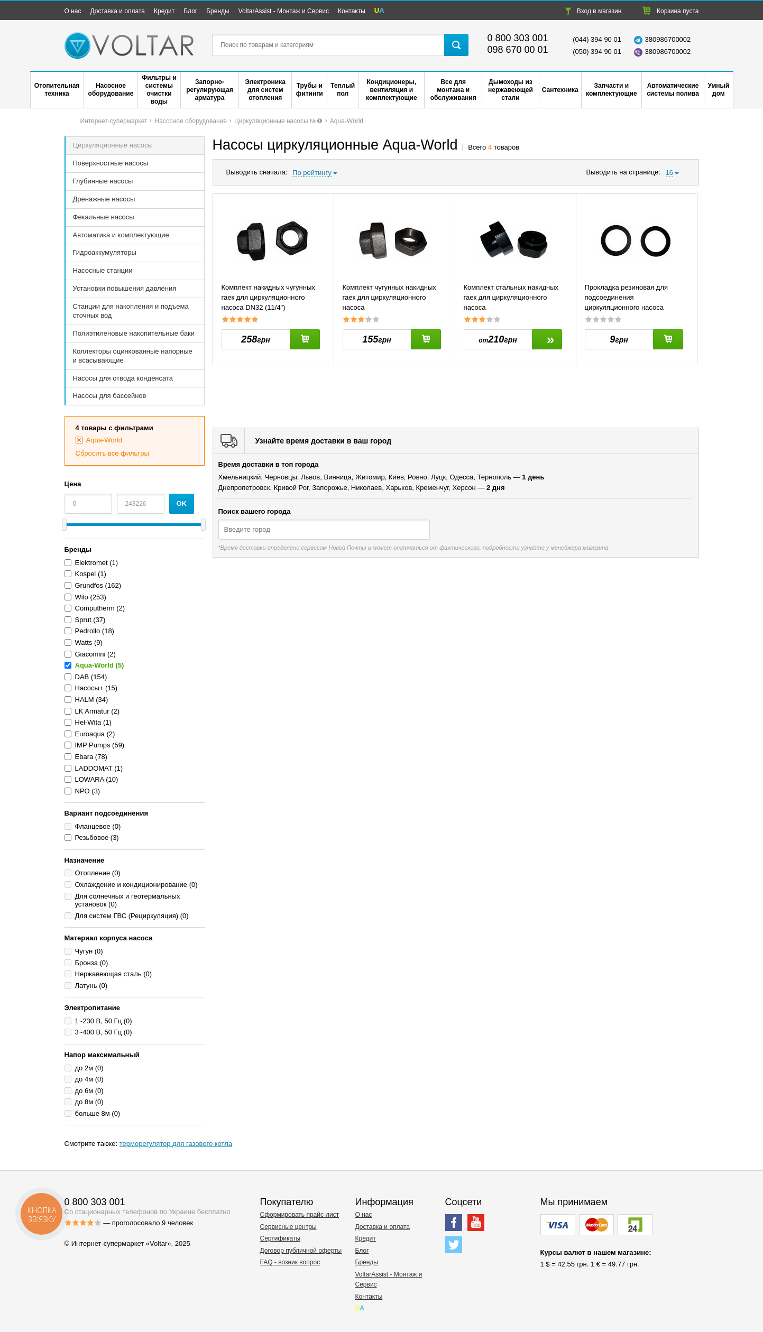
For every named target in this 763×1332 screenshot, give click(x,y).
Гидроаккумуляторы (104, 252)
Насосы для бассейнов (109, 396)
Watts (84, 642)
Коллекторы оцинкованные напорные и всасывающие (132, 355)
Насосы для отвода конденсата (123, 378)
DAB (82, 677)
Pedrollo (87, 631)
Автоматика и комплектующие (121, 235)
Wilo (81, 597)
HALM (84, 700)
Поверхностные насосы (111, 163)
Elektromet (92, 563)
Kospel (85, 574)
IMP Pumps (93, 745)
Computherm (95, 608)
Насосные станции (103, 270)
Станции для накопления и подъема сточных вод (131, 310)
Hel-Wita (88, 722)
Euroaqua (90, 734)
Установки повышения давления (125, 288)
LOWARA (89, 779)
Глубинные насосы (103, 181)
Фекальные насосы (103, 217)
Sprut (83, 620)
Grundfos (89, 585)
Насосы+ (89, 688)
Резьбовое (92, 837)
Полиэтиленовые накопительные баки (134, 333)
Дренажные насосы (104, 199)
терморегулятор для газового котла (175, 1144)
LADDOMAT (94, 768)
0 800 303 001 (518, 38)
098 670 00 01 (518, 49)
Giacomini (90, 654)
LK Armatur (92, 711)
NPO (82, 791)
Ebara (84, 757)
